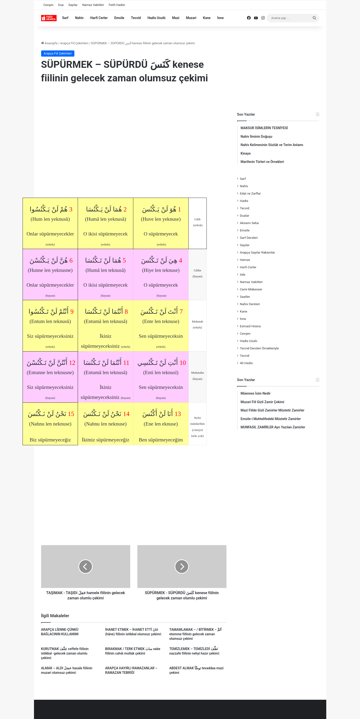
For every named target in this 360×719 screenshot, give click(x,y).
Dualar (244, 215)
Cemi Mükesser (251, 289)
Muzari (191, 18)
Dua (61, 5)
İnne (220, 18)
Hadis (244, 201)
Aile (242, 274)
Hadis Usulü (156, 18)
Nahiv (79, 18)
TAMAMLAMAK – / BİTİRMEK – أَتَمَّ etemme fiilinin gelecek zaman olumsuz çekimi (195, 634)
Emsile (119, 18)
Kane (207, 18)
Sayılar (73, 5)
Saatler (245, 296)
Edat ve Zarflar (250, 193)
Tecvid (136, 18)
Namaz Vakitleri (93, 5)
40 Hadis (246, 363)
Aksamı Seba (249, 223)
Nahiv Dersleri (250, 304)
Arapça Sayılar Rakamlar (257, 252)
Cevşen (48, 5)
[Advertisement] (133, 126)
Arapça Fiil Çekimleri (74, 43)
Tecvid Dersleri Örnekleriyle (259, 348)
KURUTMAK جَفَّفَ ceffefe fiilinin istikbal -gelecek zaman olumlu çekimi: (65, 653)
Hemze (245, 260)
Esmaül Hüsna (250, 326)
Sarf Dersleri (249, 238)
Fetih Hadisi (117, 5)
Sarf (65, 18)
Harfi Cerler (99, 18)
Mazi (175, 18)
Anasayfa (49, 43)
